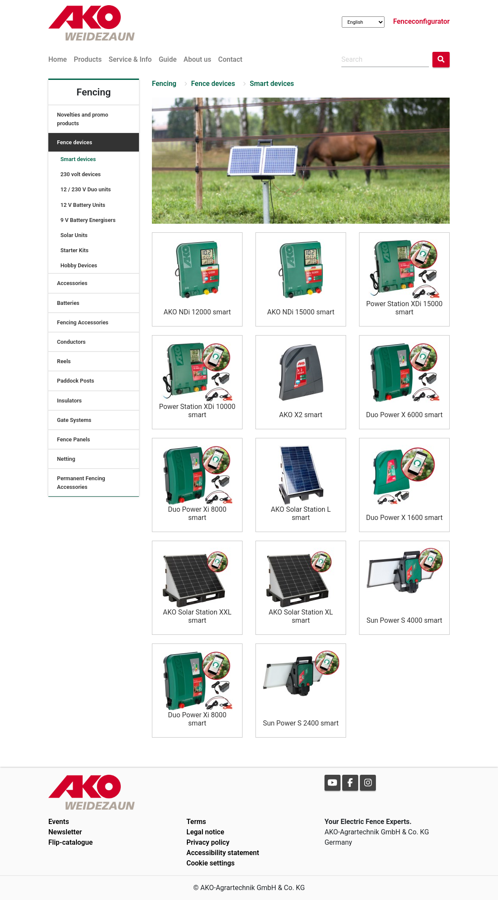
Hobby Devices (78, 265)
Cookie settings (210, 863)
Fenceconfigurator (421, 21)
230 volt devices (80, 174)
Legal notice (205, 832)
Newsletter (65, 832)
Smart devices (78, 159)
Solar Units (74, 235)
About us (197, 59)
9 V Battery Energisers (88, 220)
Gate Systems (74, 420)
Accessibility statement (222, 853)
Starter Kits (74, 250)
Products (88, 59)
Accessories (72, 283)
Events (58, 822)
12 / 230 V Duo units (85, 189)
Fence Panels (73, 439)
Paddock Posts (75, 380)
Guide (168, 59)
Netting (66, 459)
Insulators (69, 400)
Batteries (68, 303)
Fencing (164, 83)
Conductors (71, 342)
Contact (230, 59)
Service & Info (130, 59)
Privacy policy (208, 842)
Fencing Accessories (82, 322)
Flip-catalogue (70, 842)
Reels (64, 361)
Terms (196, 822)
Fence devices (74, 142)
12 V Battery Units (82, 205)
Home (57, 59)
